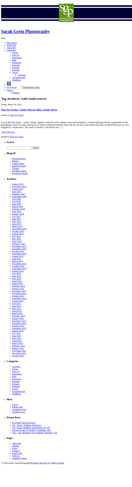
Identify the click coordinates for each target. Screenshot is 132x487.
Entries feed (17, 407)
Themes (15, 168)
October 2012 (18, 326)
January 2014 (18, 288)
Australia (22, 75)
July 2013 (16, 303)
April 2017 (17, 224)
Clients (10, 90)
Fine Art (15, 55)
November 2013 (19, 293)
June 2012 (16, 336)
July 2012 (16, 333)
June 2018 (16, 211)
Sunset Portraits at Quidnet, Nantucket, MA (31, 430)
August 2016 (17, 234)
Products (16, 70)
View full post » (8, 132)
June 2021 (16, 191)
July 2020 (16, 199)
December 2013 (19, 291)
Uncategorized (18, 77)
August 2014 (17, 271)
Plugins (15, 161)
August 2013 (17, 301)
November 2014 (19, 264)
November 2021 (19, 186)
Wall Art (16, 456)
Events (15, 53)
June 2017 (16, 219)
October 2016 (18, 231)
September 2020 (19, 196)
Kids (14, 60)
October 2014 (18, 266)
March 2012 (17, 343)
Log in (15, 404)
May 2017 (16, 221)
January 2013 (18, 318)
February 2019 (18, 209)
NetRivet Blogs (57, 463)
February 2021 (18, 194)
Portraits (16, 67)
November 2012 (19, 323)
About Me (11, 48)
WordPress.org (18, 412)
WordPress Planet (20, 173)
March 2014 (17, 283)
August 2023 (17, 184)
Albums (15, 446)
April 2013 (17, 311)
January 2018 (18, 214)
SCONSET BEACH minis (23, 423)
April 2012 (17, 341)
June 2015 (16, 259)
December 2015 (19, 246)
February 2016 (18, 244)
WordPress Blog (19, 171)
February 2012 (18, 346)
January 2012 (18, 348)
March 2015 (17, 261)
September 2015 (19, 254)
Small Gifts (17, 453)
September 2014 (19, 269)
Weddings (16, 80)
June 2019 (16, 204)
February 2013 (18, 316)
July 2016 (16, 236)
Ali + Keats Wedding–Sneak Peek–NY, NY (31, 428)
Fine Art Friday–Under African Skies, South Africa (29, 109)
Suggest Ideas (18, 163)
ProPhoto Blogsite (39, 463)
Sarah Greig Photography (25, 31)
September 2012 (19, 328)
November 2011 (19, 353)
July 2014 (16, 274)
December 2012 (19, 321)
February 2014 (18, 286)
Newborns (16, 62)
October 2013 (18, 296)
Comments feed (19, 409)
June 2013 (16, 306)
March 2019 (17, 206)
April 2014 (17, 281)
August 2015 (17, 256)
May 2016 (16, 239)
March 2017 (17, 226)
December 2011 (19, 351)
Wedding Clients (19, 458)
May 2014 (16, 278)
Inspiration (17, 58)
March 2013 (17, 313)
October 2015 (18, 251)
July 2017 (16, 216)
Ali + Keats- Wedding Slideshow (26, 425)
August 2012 (17, 331)
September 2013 (19, 298)
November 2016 (19, 229)
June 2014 (16, 276)
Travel (15, 72)
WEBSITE (11, 45)
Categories (11, 50)
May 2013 (16, 308)
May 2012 (16, 338)
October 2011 (18, 356)
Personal (16, 65)
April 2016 (17, 241)
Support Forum (18, 166)
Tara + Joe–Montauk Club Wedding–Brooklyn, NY (34, 433)
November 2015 (19, 249)
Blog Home (12, 43)
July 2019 (16, 201)
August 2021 (17, 189)
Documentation (19, 158)
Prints (14, 448)
